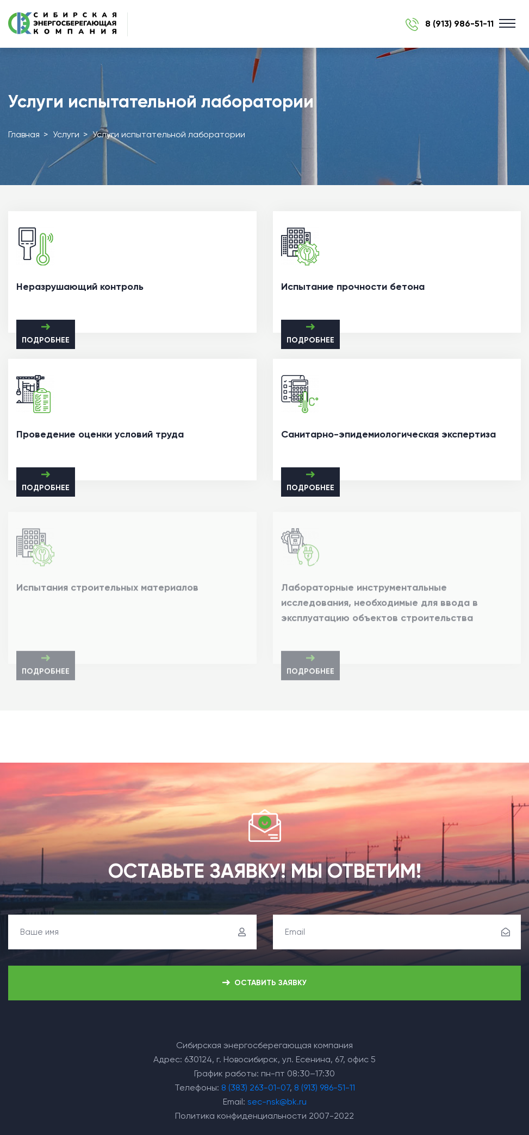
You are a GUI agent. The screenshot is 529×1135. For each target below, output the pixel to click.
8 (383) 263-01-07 (255, 1087)
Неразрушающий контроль (80, 287)
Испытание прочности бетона (353, 287)
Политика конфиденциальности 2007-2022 (264, 1116)
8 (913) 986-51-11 (324, 1087)
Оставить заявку (264, 983)
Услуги (66, 134)
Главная (24, 134)
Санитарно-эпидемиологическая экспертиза (388, 434)
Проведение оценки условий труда (100, 434)
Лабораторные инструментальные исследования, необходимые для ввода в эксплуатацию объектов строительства (379, 605)
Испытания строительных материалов (107, 590)
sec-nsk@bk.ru (277, 1101)
